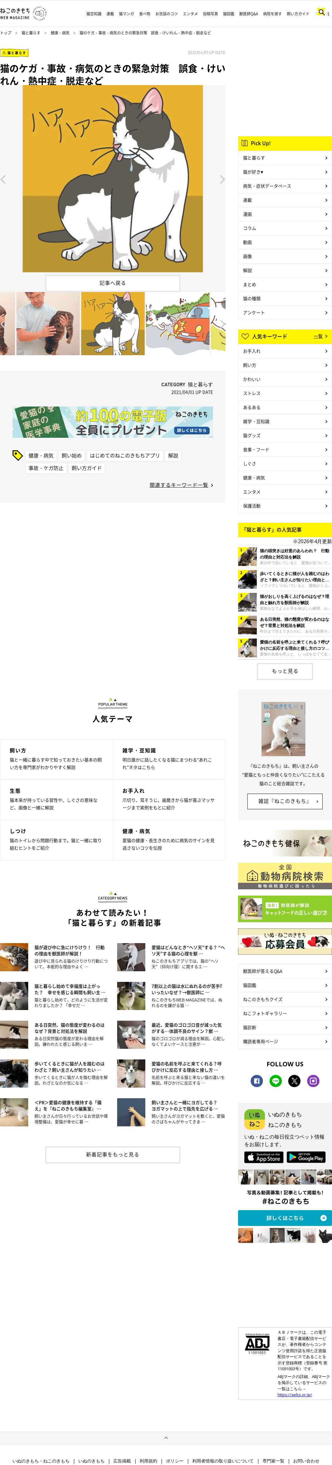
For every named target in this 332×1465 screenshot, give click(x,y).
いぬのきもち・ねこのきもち (41, 1461)
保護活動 (252, 506)
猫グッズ (252, 435)
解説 (173, 455)
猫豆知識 (93, 14)
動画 (247, 242)
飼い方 (249, 365)
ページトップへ (166, 1438)
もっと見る (285, 670)
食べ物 (144, 14)
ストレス (252, 393)
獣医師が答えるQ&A (262, 971)
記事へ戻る (113, 282)
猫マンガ (126, 14)
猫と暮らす (31, 33)
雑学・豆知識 (256, 421)
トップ (5, 33)
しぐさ (249, 463)
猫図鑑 (228, 14)
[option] (113, 178)
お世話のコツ (166, 14)
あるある (252, 407)
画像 (247, 256)
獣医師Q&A (248, 14)
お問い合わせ (306, 1461)
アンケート (254, 312)
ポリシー (175, 1461)
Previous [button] (3, 179)
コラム (249, 228)
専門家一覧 (273, 1461)
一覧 (318, 336)
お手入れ (252, 351)
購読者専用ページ (260, 1041)
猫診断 (249, 1027)
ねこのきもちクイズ (263, 999)
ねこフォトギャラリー (265, 1013)
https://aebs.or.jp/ (295, 1394)
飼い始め (72, 455)
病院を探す (272, 14)
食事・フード (256, 449)
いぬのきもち (91, 1461)
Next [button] (223, 179)
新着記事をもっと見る (112, 1154)
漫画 (247, 214)
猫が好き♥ (253, 172)
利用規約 (148, 1461)
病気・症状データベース (267, 186)
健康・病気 (60, 33)
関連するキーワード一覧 (179, 484)
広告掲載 (122, 1461)
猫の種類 (252, 298)
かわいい (252, 379)
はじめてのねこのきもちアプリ (125, 455)
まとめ (249, 284)
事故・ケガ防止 (46, 468)
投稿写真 (210, 14)
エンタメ (190, 14)
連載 (110, 14)
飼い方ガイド (298, 14)
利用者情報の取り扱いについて (223, 1461)
